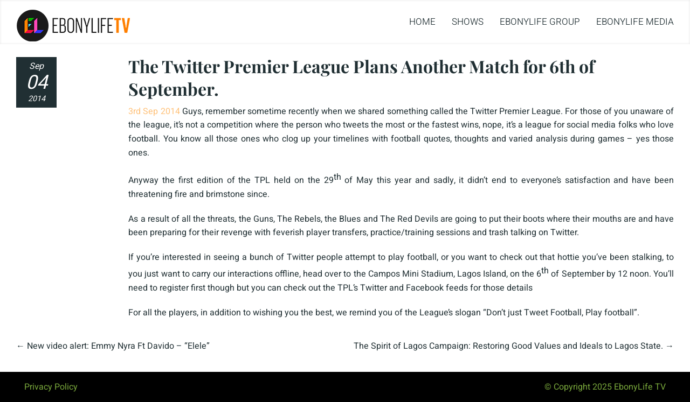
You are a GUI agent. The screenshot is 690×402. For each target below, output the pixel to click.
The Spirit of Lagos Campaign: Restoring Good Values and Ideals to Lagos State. (508, 346)
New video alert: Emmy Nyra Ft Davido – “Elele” (118, 346)
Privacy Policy (51, 386)
